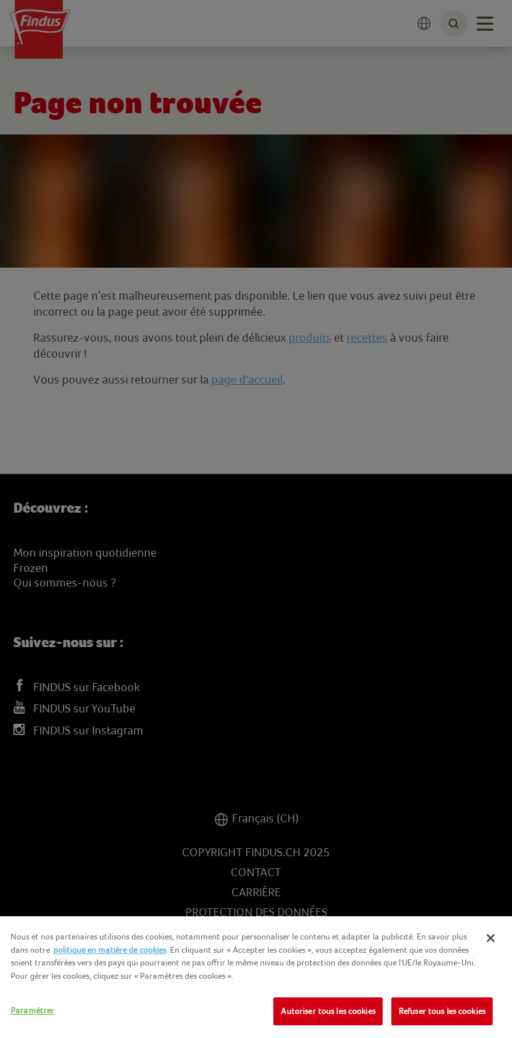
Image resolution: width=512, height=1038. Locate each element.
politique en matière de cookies (109, 950)
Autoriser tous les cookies (328, 1011)
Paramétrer (32, 1010)
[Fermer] (490, 938)
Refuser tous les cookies (442, 1011)
